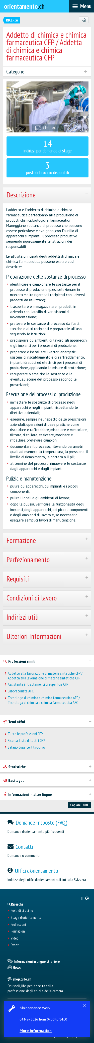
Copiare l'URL (79, 805)
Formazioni (18, 931)
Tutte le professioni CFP (25, 733)
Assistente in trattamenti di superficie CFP (38, 684)
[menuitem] (84, 898)
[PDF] (83, 20)
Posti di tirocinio (22, 910)
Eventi (15, 945)
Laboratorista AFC (21, 691)
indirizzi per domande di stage (48, 145)
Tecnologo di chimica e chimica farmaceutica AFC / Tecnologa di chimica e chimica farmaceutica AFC (44, 700)
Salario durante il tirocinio (26, 747)
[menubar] (81, 6)
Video (15, 938)
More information (36, 1030)
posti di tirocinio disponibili (48, 167)
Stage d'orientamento (26, 917)
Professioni (18, 924)
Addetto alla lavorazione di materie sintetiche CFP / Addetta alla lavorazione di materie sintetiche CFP (45, 675)
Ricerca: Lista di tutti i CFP (26, 740)
